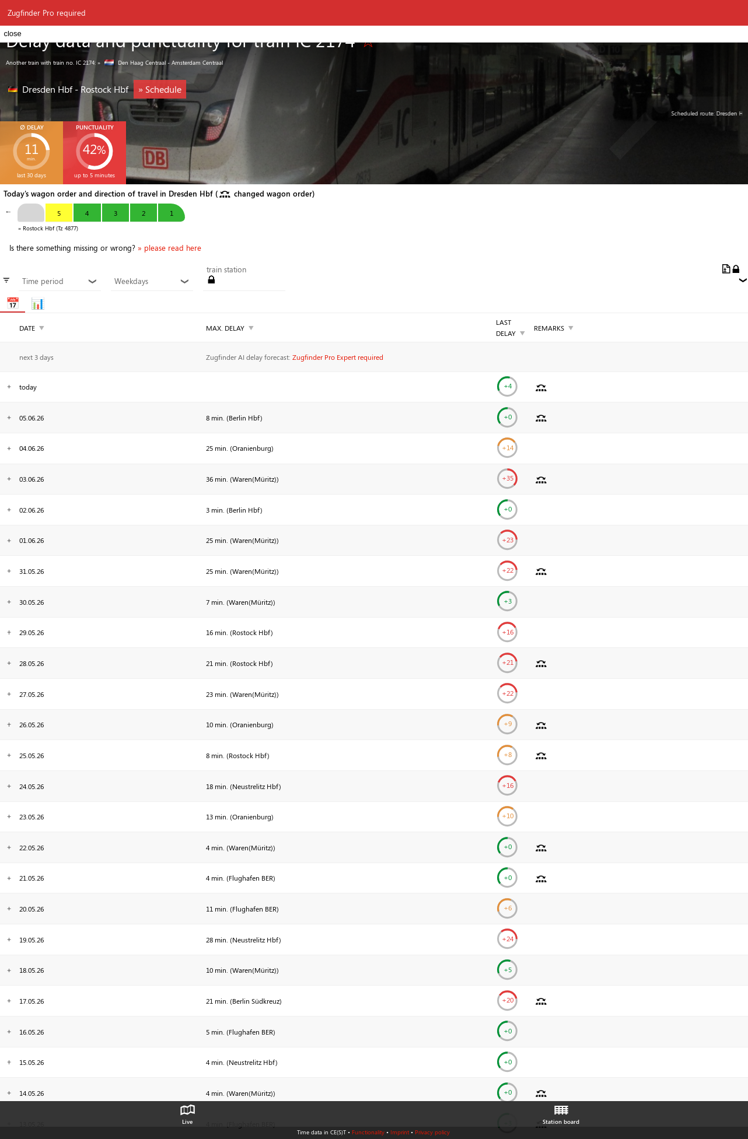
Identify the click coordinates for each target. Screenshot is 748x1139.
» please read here (169, 248)
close (12, 33)
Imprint (399, 1132)
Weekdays (151, 281)
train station (226, 269)
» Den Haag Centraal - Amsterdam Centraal (160, 62)
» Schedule (159, 89)
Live (187, 1111)
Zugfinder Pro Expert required (337, 357)
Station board (561, 1111)
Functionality (368, 1132)
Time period (59, 281)
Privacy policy (432, 1132)
